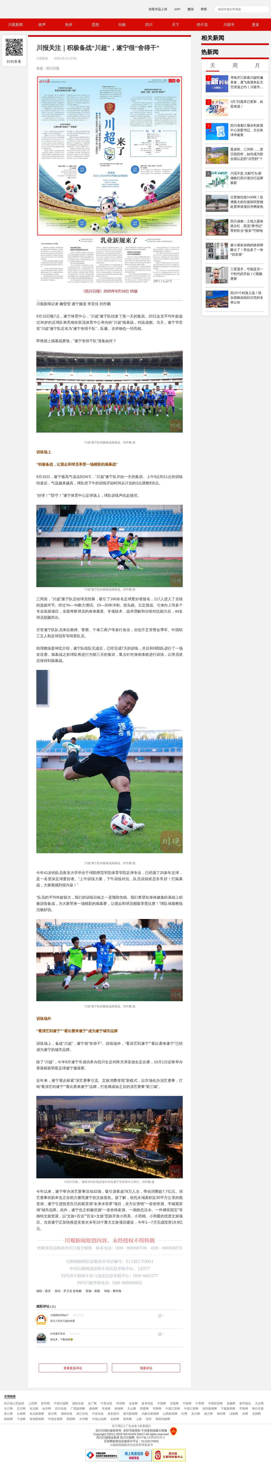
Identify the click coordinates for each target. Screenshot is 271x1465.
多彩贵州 (113, 1413)
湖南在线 (66, 1413)
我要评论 (146, 1368)
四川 (149, 25)
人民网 (32, 1403)
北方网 (21, 1408)
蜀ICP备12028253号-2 (150, 1437)
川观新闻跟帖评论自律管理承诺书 (131, 1445)
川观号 (228, 25)
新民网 (127, 1419)
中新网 (187, 1403)
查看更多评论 (73, 1368)
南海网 (119, 1408)
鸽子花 (202, 25)
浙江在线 (82, 1413)
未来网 (133, 1403)
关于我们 (117, 1426)
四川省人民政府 (14, 1403)
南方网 (52, 1413)
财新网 (8, 1419)
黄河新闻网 (130, 1413)
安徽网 (231, 1403)
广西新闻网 (78, 1408)
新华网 (45, 1403)
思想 (95, 25)
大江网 (8, 1408)
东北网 (34, 1408)
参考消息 (147, 1403)
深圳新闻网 (209, 1408)
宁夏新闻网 (228, 1408)
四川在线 (61, 1408)
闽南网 (93, 1408)
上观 (139, 1419)
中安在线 (97, 1413)
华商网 (157, 1408)
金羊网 (46, 1408)
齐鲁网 (243, 1408)
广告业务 (131, 1426)
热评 (68, 25)
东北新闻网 (37, 1413)
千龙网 (21, 1419)
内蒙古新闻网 (150, 1413)
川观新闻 (15, 25)
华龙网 (106, 1408)
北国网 (256, 1413)
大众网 (259, 1403)
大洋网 (83, 1419)
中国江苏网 (172, 1408)
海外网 (221, 1413)
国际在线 (78, 1403)
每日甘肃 (258, 1408)
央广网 (92, 1403)
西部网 (71, 1419)
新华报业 (245, 1403)
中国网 (161, 1403)
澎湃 (149, 1419)
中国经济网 (215, 1403)
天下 (175, 25)
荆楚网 (144, 1408)
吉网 (245, 1413)
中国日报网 (61, 1403)
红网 (184, 1413)
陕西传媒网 (163, 1419)
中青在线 (106, 1403)
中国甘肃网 (55, 1419)
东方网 (195, 1413)
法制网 (234, 1413)
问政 (122, 25)
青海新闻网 (37, 1419)
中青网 (199, 1403)
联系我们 (145, 1426)
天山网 (131, 1408)
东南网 (114, 1419)
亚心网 (8, 1413)
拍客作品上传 (158, 9)
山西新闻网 (170, 1413)
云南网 (21, 1413)
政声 (42, 25)
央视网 (174, 1403)
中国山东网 (99, 1419)
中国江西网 (191, 1408)
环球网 (120, 1403)
